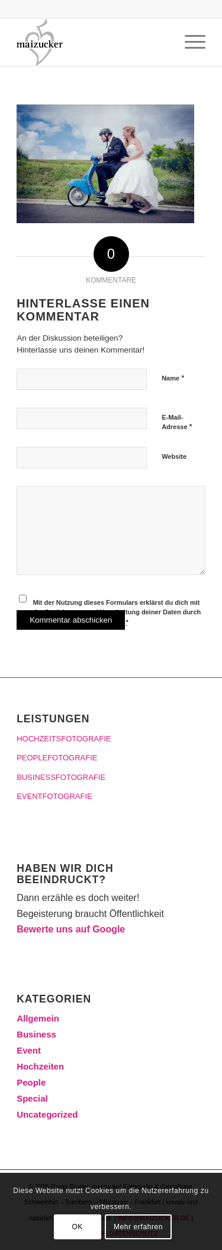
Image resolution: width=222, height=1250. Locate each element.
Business (36, 1034)
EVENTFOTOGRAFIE (54, 796)
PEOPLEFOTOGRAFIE (57, 757)
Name (173, 377)
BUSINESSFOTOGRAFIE (61, 777)
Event (29, 1050)
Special (32, 1098)
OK (77, 1227)
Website (174, 456)
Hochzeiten (40, 1066)
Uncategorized (47, 1114)
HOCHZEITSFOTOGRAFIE (64, 738)
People (31, 1082)
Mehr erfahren (138, 1227)
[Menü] (189, 42)
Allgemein (38, 1018)
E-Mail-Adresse (177, 423)
